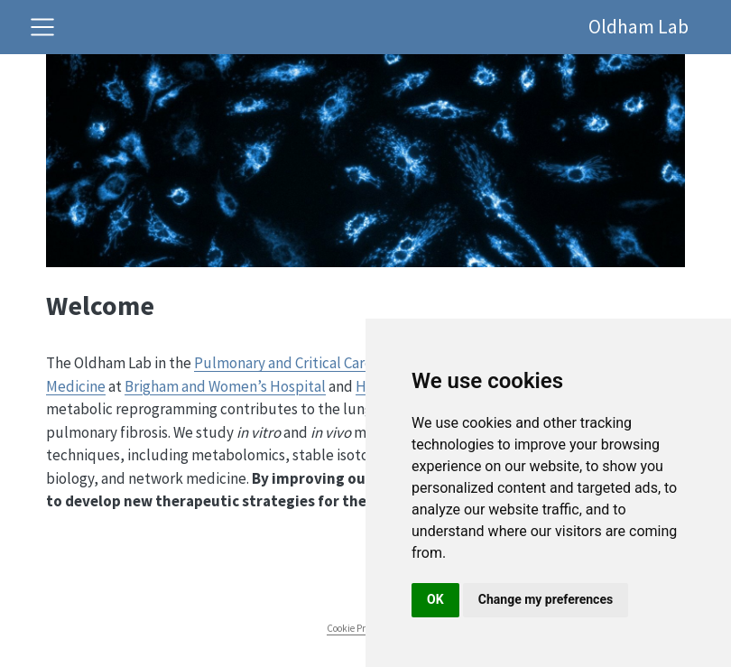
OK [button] (435, 599)
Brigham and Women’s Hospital (225, 386)
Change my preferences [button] (545, 599)
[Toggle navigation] (42, 27)
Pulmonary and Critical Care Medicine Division (341, 363)
